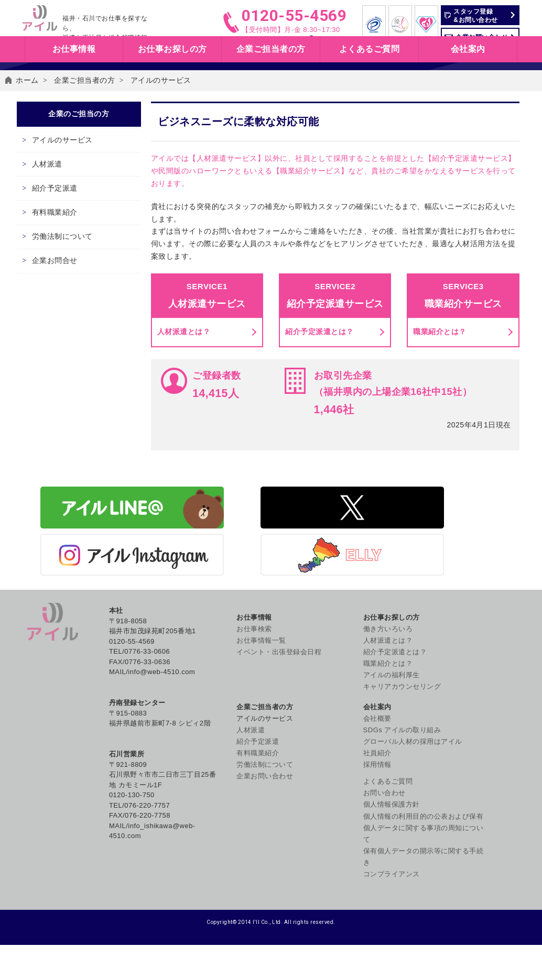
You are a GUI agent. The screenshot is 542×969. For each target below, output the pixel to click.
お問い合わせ (472, 777)
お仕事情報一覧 (261, 691)
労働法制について (74, 341)
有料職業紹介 (67, 310)
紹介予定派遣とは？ (319, 417)
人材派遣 (59, 250)
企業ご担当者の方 (84, 136)
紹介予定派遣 (67, 280)
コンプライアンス (479, 870)
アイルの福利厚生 (336, 726)
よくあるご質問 (369, 65)
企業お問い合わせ (479, 37)
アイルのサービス (74, 220)
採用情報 (465, 749)
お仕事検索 (330, 42)
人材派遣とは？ (185, 417)
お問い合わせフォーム (251, 308)
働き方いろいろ (333, 679)
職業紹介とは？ (439, 417)
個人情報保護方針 (479, 788)
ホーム (27, 136)
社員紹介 (465, 737)
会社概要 (465, 679)
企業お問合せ (67, 371)
